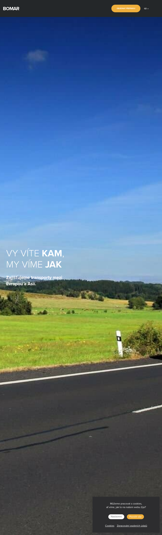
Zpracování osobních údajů (132, 525)
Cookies (109, 525)
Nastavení (116, 516)
